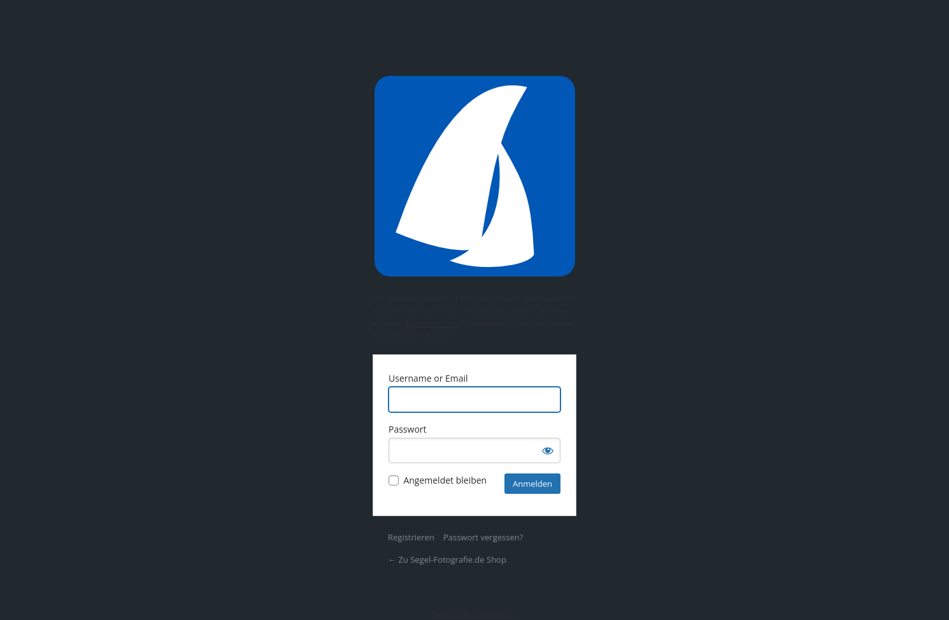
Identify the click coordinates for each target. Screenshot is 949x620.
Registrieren (411, 537)
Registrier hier (433, 323)
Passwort (408, 429)
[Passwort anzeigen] (547, 450)
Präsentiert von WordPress (474, 176)
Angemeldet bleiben (445, 480)
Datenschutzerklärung (474, 613)
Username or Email (428, 378)
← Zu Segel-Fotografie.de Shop (447, 559)
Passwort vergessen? (483, 537)
